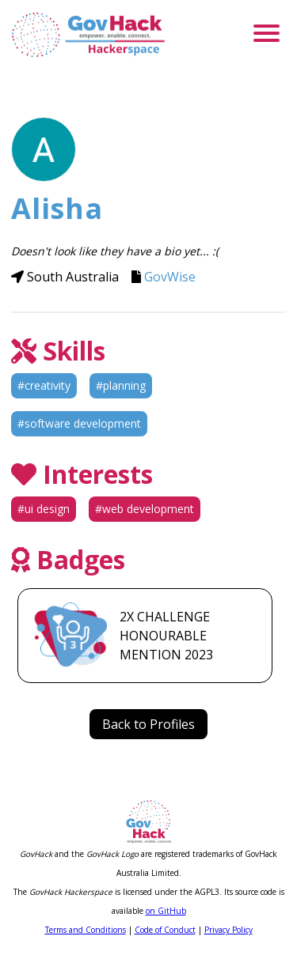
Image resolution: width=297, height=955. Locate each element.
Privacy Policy (228, 929)
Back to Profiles (148, 724)
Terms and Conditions (85, 929)
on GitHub (166, 910)
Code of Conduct (165, 929)
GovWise (170, 276)
